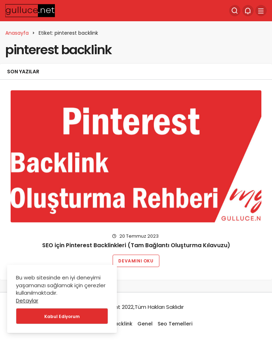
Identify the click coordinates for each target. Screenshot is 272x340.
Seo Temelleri (175, 323)
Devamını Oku (135, 261)
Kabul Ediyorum (62, 316)
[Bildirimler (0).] (248, 10)
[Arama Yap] (234, 10)
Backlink (121, 323)
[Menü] (261, 10)
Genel (145, 323)
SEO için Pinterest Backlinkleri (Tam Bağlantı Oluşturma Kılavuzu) (136, 245)
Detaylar (27, 300)
